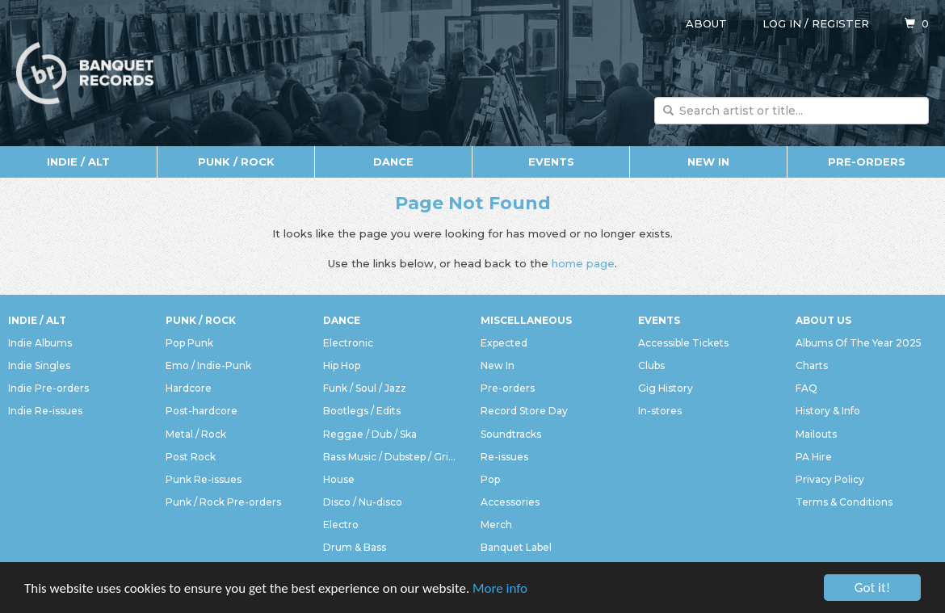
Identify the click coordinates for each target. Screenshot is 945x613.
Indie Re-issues (45, 411)
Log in (781, 23)
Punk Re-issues (204, 479)
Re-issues (504, 457)
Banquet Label (516, 547)
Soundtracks (511, 434)
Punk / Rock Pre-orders (223, 502)
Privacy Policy (830, 479)
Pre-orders (866, 161)
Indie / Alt (78, 161)
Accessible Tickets (683, 343)
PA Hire (814, 457)
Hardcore (189, 388)
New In (708, 161)
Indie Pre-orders (48, 388)
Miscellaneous (526, 320)
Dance (393, 161)
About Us (823, 320)
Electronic (348, 343)
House (339, 479)
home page (583, 263)
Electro (341, 525)
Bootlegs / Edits (362, 411)
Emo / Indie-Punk (208, 365)
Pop (490, 479)
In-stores (660, 411)
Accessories (510, 502)
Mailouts (816, 434)
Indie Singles (39, 365)
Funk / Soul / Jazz (364, 388)
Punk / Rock (236, 161)
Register (840, 23)
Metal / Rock (196, 434)
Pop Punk (189, 343)
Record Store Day (524, 411)
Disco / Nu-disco (362, 502)
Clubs (651, 365)
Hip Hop (341, 365)
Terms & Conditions (844, 502)
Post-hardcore (201, 411)
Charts (812, 365)
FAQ (806, 388)
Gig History (665, 388)
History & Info (828, 411)
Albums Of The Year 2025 (859, 343)
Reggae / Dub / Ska (370, 434)
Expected (504, 343)
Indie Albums (40, 343)
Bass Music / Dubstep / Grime (393, 457)
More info (499, 589)
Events (551, 161)
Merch (496, 525)
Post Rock (191, 457)
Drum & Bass (354, 547)
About (706, 23)
